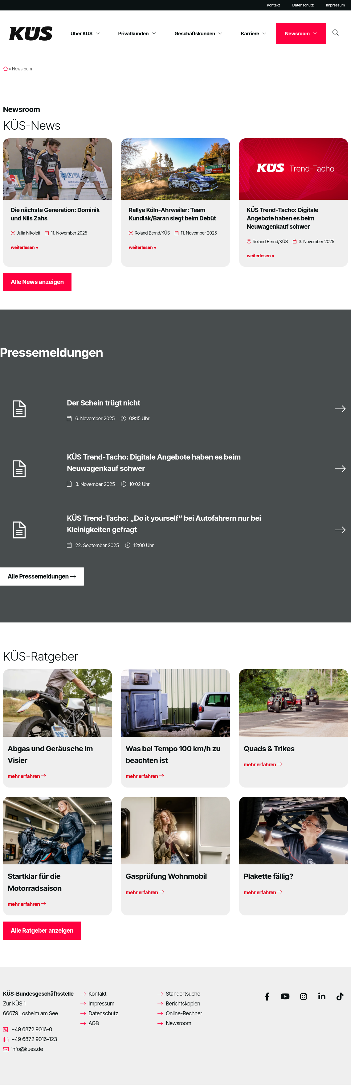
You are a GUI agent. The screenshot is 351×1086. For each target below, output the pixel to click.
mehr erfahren (27, 777)
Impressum (335, 5)
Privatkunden (137, 33)
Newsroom (301, 33)
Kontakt (273, 5)
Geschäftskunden (199, 33)
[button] (13, 1072)
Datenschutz (303, 5)
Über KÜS (85, 33)
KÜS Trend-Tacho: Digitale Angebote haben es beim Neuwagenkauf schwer (282, 218)
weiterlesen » (24, 247)
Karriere (254, 33)
